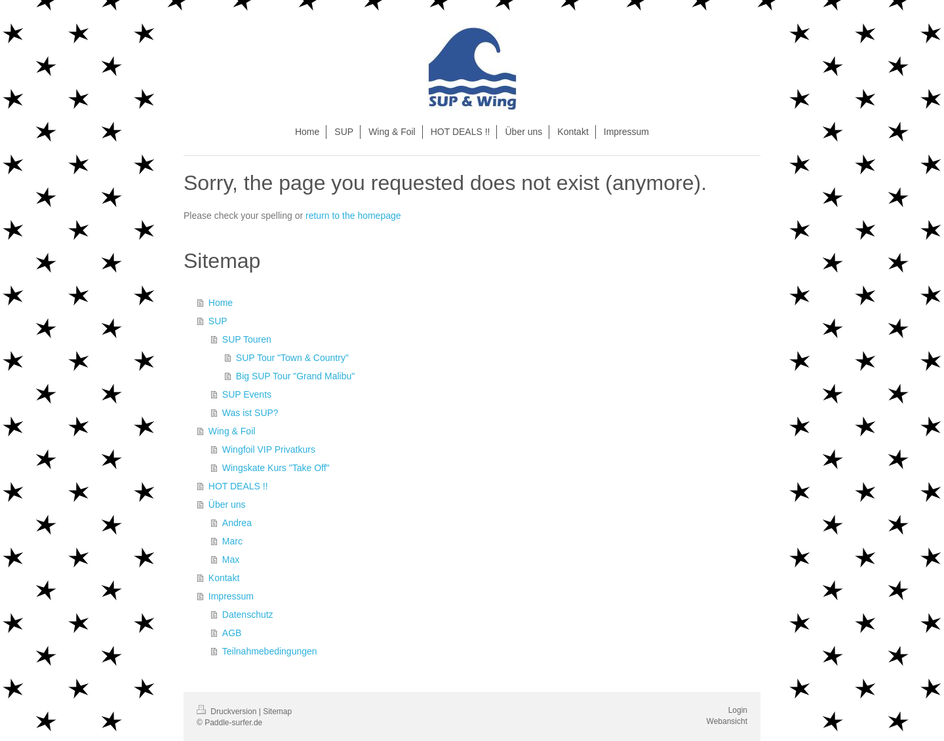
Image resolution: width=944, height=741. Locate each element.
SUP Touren (246, 339)
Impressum (231, 596)
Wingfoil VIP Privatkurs (268, 449)
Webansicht (727, 721)
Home (220, 302)
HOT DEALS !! (238, 486)
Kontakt (223, 578)
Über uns (227, 504)
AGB (232, 633)
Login (737, 710)
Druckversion (228, 711)
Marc (232, 541)
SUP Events (246, 394)
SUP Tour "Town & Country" (292, 357)
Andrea (237, 523)
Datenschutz (247, 614)
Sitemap (277, 711)
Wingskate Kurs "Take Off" (276, 468)
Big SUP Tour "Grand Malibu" (295, 376)
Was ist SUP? (250, 413)
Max (230, 559)
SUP (217, 321)
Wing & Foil (232, 431)
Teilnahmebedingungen (269, 651)
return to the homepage (353, 215)
